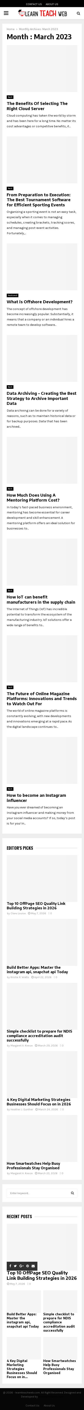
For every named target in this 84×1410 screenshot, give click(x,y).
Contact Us (34, 4)
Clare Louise (18, 913)
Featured (12, 295)
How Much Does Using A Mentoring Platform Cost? (33, 497)
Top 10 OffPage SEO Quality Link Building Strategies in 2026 (36, 905)
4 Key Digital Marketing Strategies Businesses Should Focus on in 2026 (39, 1101)
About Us (52, 4)
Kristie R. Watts (20, 977)
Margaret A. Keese (22, 1045)
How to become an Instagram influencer (36, 798)
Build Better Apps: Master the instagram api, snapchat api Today (37, 969)
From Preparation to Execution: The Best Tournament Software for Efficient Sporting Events (39, 199)
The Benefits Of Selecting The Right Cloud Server (37, 106)
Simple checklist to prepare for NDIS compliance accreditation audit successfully (39, 1035)
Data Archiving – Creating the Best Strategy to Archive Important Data (41, 398)
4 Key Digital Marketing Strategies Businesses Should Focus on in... (22, 1369)
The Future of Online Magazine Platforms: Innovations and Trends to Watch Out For (42, 698)
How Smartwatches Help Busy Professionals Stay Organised (33, 1165)
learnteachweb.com (51, 1396)
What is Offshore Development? (40, 301)
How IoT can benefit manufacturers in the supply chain (41, 599)
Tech (10, 97)
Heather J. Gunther (22, 1109)
